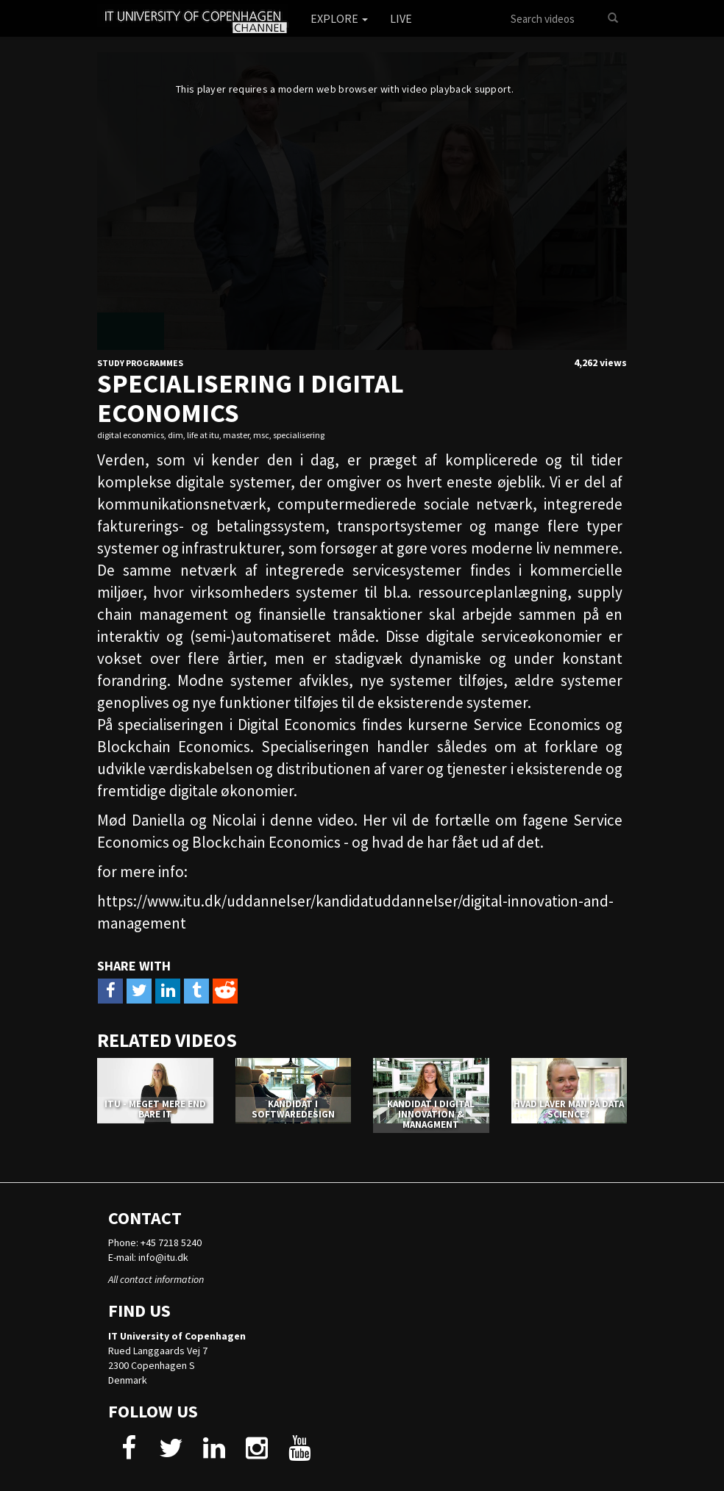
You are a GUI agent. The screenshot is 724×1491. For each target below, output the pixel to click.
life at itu (203, 434)
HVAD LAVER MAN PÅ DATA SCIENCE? (569, 1109)
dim (175, 434)
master (236, 434)
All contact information (156, 1279)
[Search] (613, 18)
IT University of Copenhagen (177, 1335)
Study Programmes (140, 362)
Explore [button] (339, 18)
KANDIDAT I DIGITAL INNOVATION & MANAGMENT (431, 1114)
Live (401, 18)
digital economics (130, 434)
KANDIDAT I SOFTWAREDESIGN (293, 1109)
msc (261, 434)
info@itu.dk (163, 1257)
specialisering (298, 434)
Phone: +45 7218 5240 (155, 1242)
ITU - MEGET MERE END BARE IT (155, 1109)
